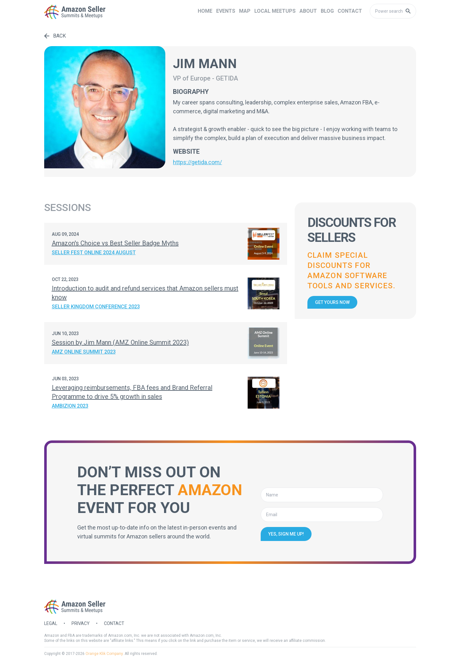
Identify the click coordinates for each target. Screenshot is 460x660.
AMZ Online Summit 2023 (84, 352)
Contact (114, 623)
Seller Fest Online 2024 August (94, 252)
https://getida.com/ (197, 162)
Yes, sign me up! (286, 534)
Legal (50, 623)
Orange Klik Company (104, 653)
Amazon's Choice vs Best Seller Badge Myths (115, 243)
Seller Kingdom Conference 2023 (96, 307)
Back (55, 36)
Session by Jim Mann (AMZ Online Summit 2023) (120, 342)
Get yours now (332, 302)
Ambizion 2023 (70, 406)
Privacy (81, 623)
